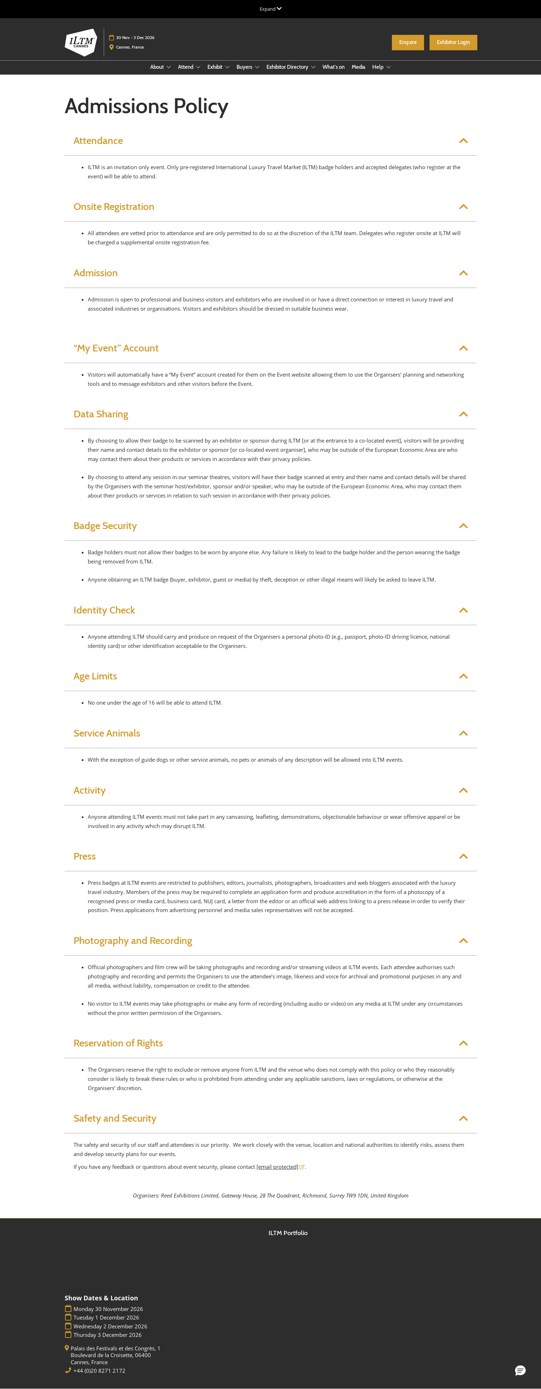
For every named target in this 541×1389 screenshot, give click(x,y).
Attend (186, 67)
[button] (408, 42)
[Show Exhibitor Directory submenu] (313, 67)
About (157, 67)
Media (358, 67)
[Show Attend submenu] (198, 67)
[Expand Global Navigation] (271, 9)
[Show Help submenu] (388, 67)
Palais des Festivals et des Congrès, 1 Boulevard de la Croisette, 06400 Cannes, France (116, 1355)
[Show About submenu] (169, 67)
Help (378, 67)
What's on (334, 67)
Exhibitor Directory (287, 67)
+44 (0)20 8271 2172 (99, 1370)
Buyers (245, 67)
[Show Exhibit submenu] (227, 67)
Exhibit (215, 67)
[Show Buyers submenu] (257, 67)
